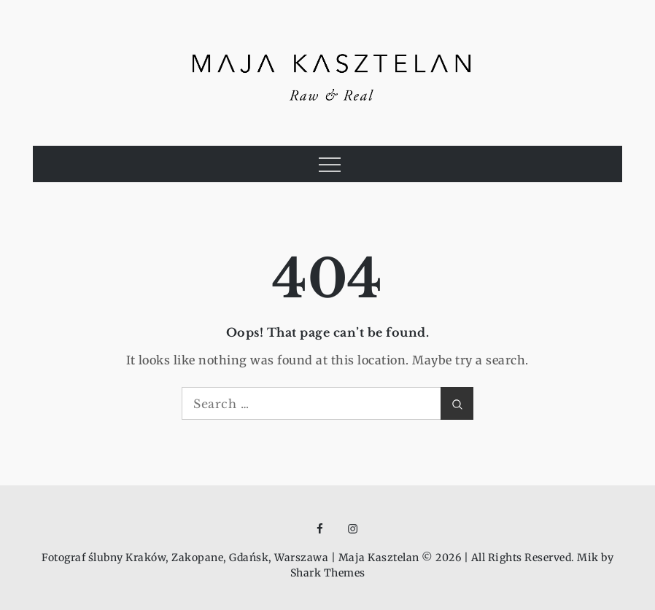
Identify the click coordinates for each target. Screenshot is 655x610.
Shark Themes (327, 572)
